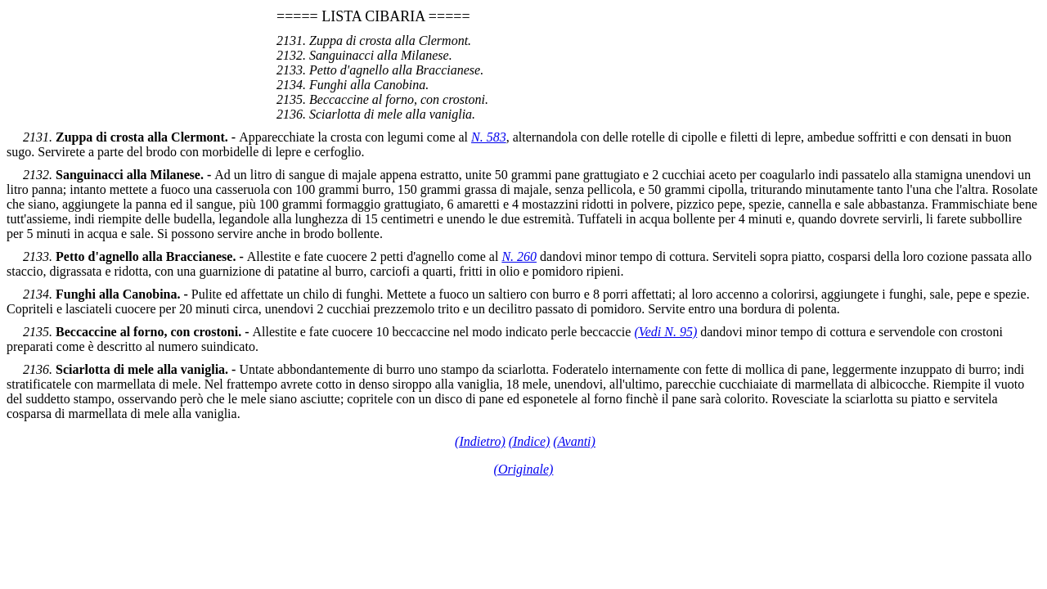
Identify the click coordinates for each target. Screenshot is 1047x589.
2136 (36, 369)
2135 (36, 332)
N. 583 (488, 137)
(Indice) (529, 441)
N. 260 (519, 256)
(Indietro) (480, 441)
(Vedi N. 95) (665, 332)
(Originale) (524, 469)
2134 (36, 294)
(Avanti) (574, 441)
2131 (36, 137)
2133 (36, 256)
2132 (36, 175)
